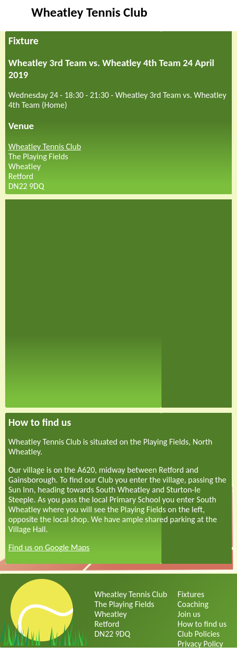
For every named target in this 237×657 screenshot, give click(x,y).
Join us (189, 614)
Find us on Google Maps (49, 547)
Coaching (193, 604)
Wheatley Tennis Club (89, 12)
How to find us (202, 624)
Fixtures (191, 594)
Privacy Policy (200, 644)
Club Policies (199, 634)
